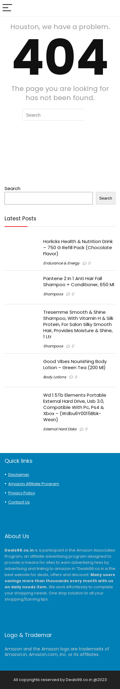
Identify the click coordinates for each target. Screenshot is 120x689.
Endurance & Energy (61, 263)
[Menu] (7, 8)
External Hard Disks (59, 429)
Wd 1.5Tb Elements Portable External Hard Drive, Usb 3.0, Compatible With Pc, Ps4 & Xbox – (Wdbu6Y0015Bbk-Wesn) (74, 407)
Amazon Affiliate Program (33, 484)
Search (12, 188)
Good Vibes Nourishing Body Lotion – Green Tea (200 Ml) (75, 364)
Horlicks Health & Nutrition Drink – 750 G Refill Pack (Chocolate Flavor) (78, 247)
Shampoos (53, 294)
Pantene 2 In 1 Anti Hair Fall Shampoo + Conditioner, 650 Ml (78, 281)
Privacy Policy (21, 493)
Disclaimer (18, 474)
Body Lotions (54, 377)
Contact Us (19, 502)
